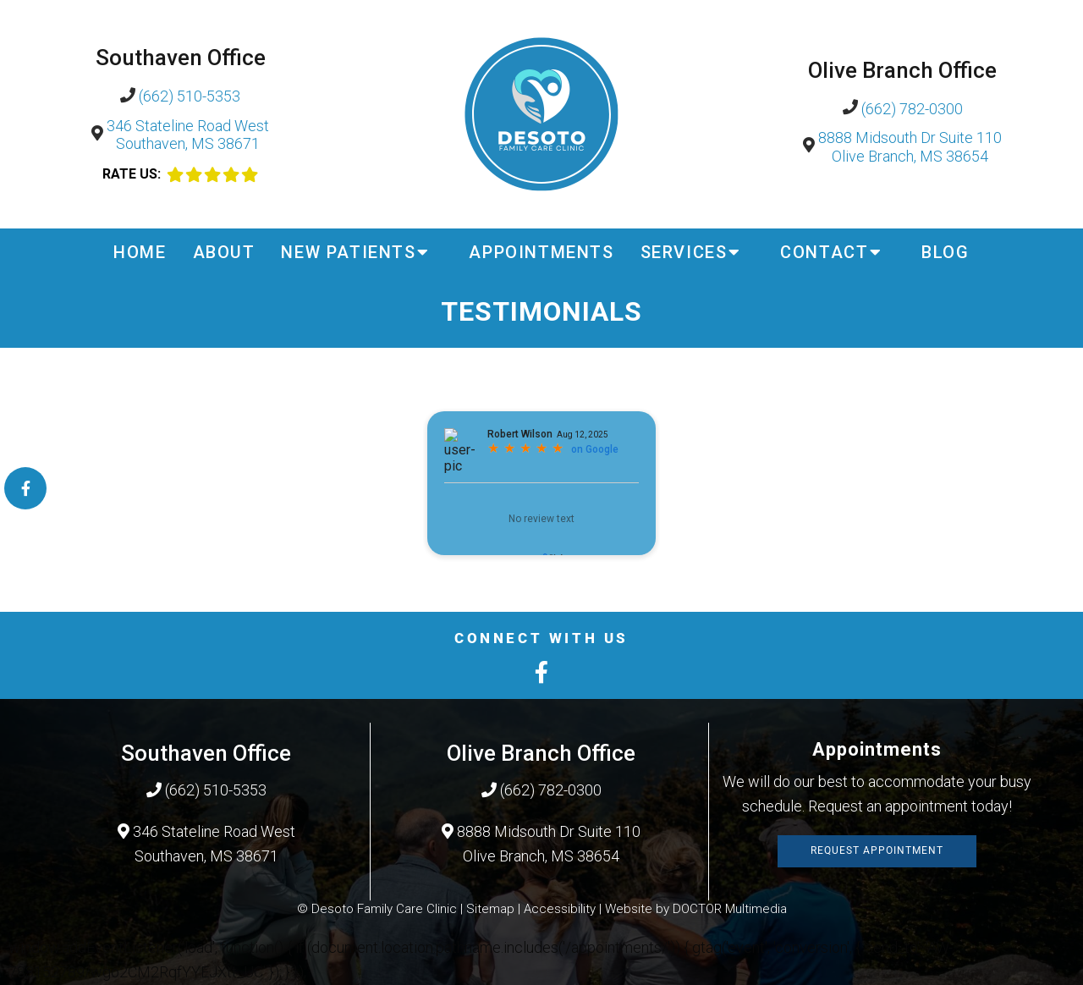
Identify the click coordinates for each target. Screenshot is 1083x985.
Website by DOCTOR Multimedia (696, 908)
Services (684, 252)
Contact (824, 252)
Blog (945, 252)
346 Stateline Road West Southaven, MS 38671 (188, 135)
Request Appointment (877, 850)
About (224, 252)
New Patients (348, 252)
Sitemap (490, 908)
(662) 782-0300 (912, 109)
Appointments (541, 252)
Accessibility (560, 908)
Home (139, 252)
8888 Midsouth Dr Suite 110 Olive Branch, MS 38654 (910, 147)
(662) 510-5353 (189, 96)
